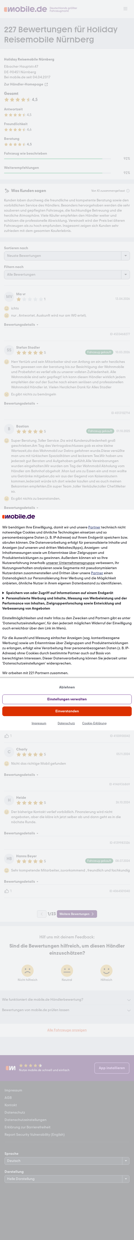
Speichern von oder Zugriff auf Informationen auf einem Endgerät (59, 593)
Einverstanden (67, 711)
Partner (94, 527)
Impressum (39, 723)
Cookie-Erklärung (94, 723)
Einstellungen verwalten (67, 699)
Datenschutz (66, 723)
